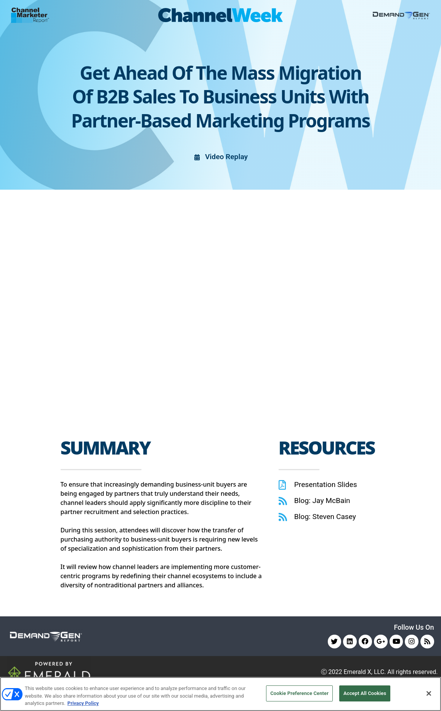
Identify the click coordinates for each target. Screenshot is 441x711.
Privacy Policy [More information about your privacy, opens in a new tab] (83, 703)
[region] (220, 694)
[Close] (428, 693)
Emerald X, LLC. (365, 672)
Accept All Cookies (364, 693)
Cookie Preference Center (299, 693)
